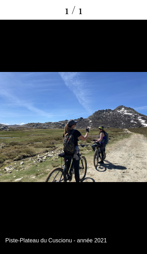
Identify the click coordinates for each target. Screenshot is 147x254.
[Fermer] (10, 10)
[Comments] (137, 9)
